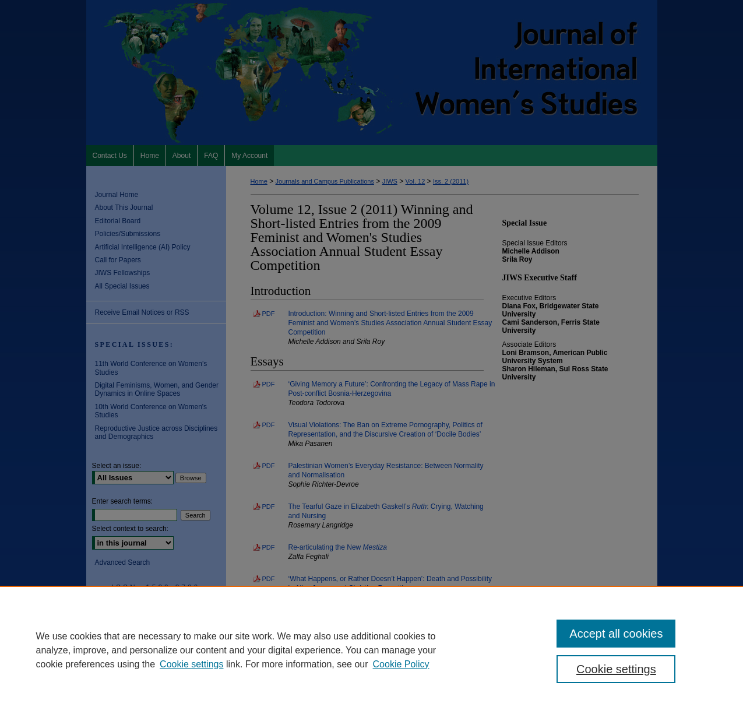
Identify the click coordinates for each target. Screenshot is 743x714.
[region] (371, 650)
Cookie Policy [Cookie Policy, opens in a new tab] (401, 664)
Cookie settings (191, 664)
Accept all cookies (616, 633)
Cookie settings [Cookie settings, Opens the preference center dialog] (616, 669)
